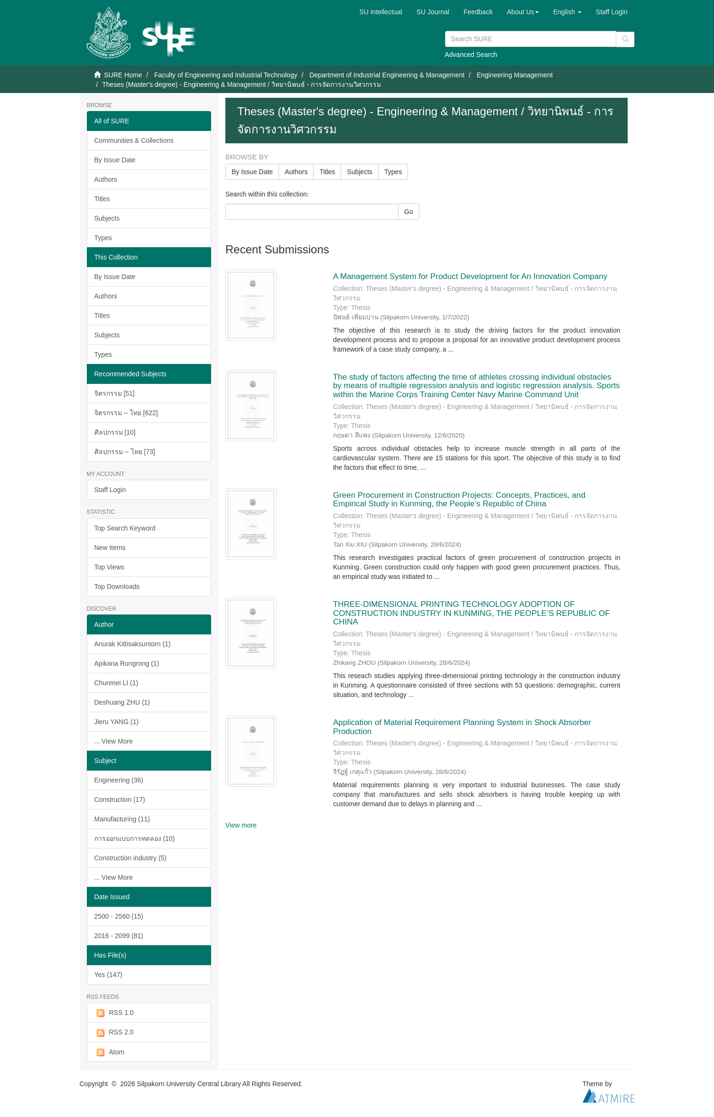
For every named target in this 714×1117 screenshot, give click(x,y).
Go (408, 211)
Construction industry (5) (130, 858)
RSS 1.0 (114, 1013)
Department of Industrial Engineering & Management (386, 75)
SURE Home (123, 75)
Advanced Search (471, 54)
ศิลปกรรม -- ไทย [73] (124, 452)
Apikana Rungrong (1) (126, 663)
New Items (110, 547)
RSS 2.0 (114, 1032)
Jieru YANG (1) (116, 722)
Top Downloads (117, 586)
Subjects (107, 218)
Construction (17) (119, 799)
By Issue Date (115, 160)
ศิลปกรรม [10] (115, 432)
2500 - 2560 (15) (119, 916)
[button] (523, 12)
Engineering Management (515, 75)
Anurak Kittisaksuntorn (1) (132, 644)
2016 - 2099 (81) (119, 936)
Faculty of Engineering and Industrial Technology (225, 75)
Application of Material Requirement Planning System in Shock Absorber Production (462, 727)
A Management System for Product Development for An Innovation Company (470, 276)
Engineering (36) (119, 780)
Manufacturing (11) (122, 819)
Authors (105, 179)
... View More (113, 741)
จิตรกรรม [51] (114, 393)
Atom (109, 1052)
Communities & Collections (134, 140)
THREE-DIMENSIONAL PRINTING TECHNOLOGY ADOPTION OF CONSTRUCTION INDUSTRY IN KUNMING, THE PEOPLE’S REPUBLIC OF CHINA (471, 613)
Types (103, 238)
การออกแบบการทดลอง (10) (134, 838)
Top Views (109, 567)
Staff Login (110, 489)
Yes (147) (108, 974)
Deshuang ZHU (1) (122, 702)
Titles (102, 199)
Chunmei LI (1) (116, 683)
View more (241, 825)
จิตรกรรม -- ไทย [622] (126, 413)
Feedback (478, 12)
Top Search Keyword (125, 528)
